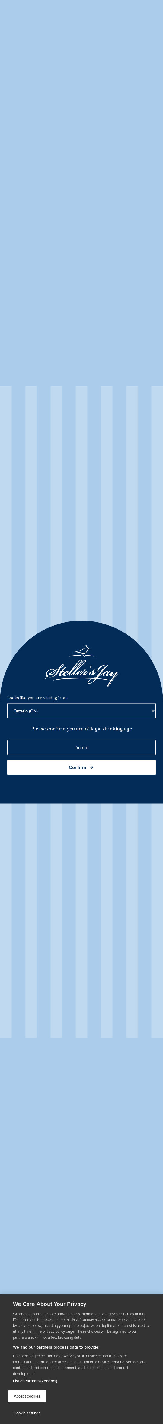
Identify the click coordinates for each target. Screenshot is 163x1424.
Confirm (81, 767)
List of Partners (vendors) (35, 1381)
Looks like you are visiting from (37, 698)
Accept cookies (27, 1396)
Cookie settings (27, 1413)
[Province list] (81, 710)
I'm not (82, 747)
